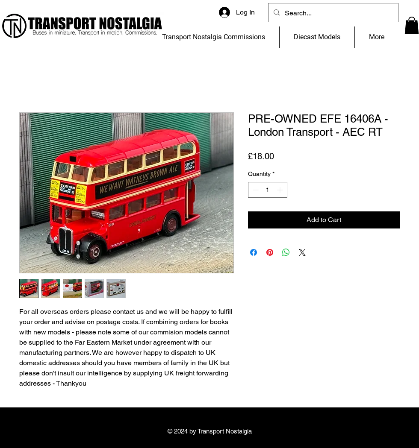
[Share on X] (302, 252)
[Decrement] (254, 189)
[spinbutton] (267, 189)
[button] (411, 25)
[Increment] (280, 189)
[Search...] (332, 13)
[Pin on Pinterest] (270, 252)
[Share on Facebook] (253, 252)
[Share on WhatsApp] (286, 252)
